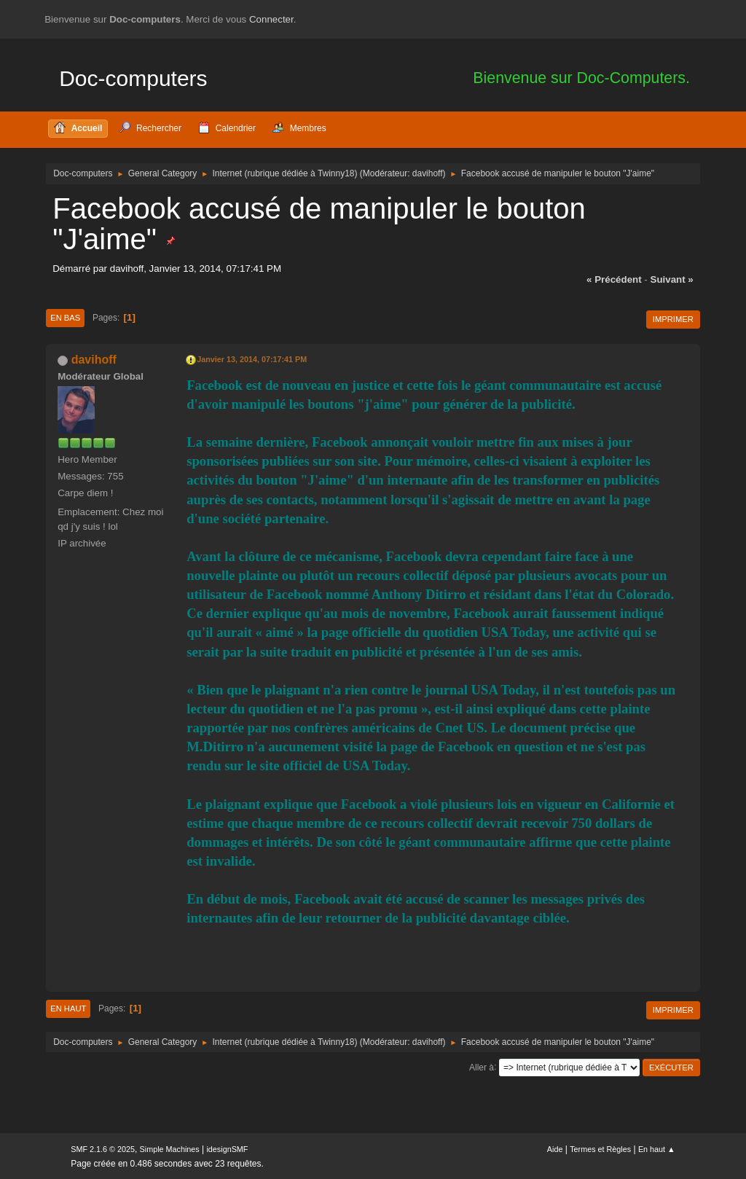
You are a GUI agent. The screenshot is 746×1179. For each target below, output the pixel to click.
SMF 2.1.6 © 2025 (103, 1149)
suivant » (672, 279)
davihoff (427, 173)
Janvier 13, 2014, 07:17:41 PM (252, 359)
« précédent (614, 279)
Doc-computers (133, 78)
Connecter (271, 19)
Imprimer (673, 319)
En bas (65, 317)
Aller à (481, 1067)
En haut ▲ (656, 1149)
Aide (555, 1149)
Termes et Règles (600, 1149)
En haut (68, 1008)
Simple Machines (170, 1149)
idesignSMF (227, 1149)
